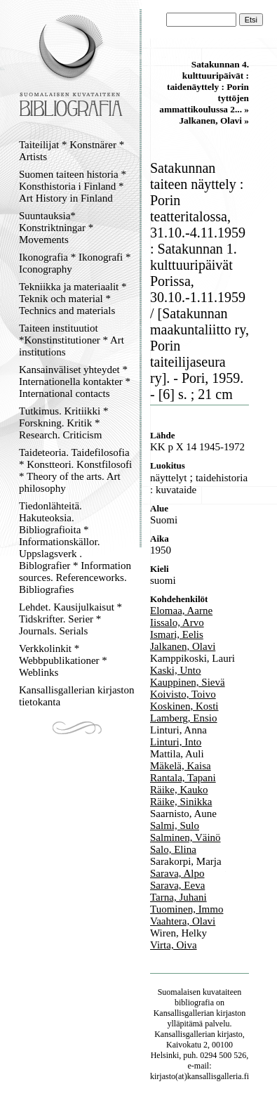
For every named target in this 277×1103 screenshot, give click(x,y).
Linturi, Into (175, 742)
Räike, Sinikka (181, 801)
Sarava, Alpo (177, 873)
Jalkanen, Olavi (182, 646)
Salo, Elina (173, 849)
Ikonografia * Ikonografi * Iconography (75, 263)
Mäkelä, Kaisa (180, 765)
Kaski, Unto (175, 670)
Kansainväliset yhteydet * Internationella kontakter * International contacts (74, 381)
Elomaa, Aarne (181, 610)
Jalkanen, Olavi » (214, 120)
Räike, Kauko (179, 789)
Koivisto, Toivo (183, 694)
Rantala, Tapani (183, 777)
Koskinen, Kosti (184, 706)
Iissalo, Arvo (177, 622)
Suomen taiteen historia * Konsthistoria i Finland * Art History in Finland (72, 186)
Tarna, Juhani (178, 897)
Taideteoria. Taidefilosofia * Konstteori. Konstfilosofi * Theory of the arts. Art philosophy (75, 470)
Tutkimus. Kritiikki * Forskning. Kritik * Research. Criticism (63, 422)
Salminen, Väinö (185, 837)
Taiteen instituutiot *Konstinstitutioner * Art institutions (71, 340)
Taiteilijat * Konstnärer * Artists (71, 150)
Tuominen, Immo (186, 909)
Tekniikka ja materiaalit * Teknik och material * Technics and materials (72, 298)
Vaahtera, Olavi (182, 921)
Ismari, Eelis (176, 634)
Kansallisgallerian (184, 1013)
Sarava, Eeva (177, 885)
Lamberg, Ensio (183, 718)
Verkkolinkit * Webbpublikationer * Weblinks (63, 660)
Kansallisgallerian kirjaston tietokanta (77, 695)
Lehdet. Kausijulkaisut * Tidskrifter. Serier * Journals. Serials (70, 619)
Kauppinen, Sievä (187, 682)
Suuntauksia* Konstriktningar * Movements (56, 227)
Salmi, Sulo (174, 825)
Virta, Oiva (173, 945)
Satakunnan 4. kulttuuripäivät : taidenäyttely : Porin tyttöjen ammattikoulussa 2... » (204, 87)
